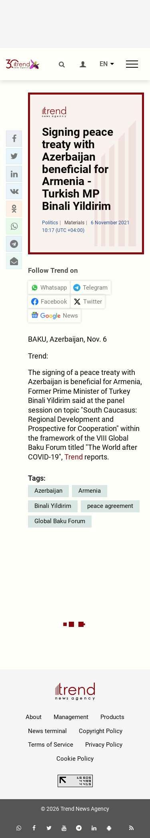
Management (71, 717)
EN (104, 64)
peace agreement (110, 506)
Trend (74, 457)
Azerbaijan (48, 490)
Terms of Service (50, 744)
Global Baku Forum (59, 521)
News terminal (47, 731)
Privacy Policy (103, 744)
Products (112, 717)
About (34, 717)
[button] (14, 138)
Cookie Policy (75, 758)
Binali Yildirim (52, 506)
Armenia (89, 490)
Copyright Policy (100, 731)
